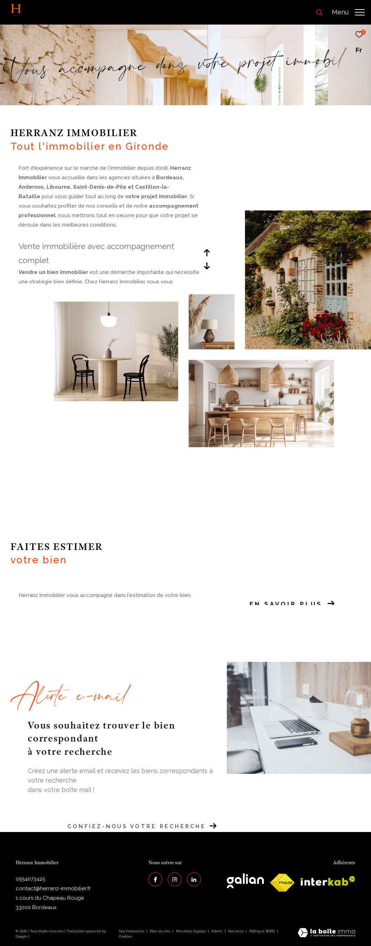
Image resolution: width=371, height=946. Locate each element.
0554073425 (30, 879)
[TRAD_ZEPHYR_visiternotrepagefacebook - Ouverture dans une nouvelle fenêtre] (155, 879)
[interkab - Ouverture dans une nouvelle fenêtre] (328, 881)
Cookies (125, 936)
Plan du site (161, 931)
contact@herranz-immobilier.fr (53, 888)
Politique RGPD (262, 931)
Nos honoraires (131, 931)
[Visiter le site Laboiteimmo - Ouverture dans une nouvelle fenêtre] (326, 933)
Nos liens (236, 931)
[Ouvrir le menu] (348, 12)
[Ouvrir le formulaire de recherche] (300, 12)
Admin (217, 931)
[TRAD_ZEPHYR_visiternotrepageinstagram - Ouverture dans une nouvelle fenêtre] (175, 879)
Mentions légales (191, 931)
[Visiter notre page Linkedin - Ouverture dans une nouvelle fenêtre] (194, 879)
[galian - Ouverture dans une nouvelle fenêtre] (245, 880)
